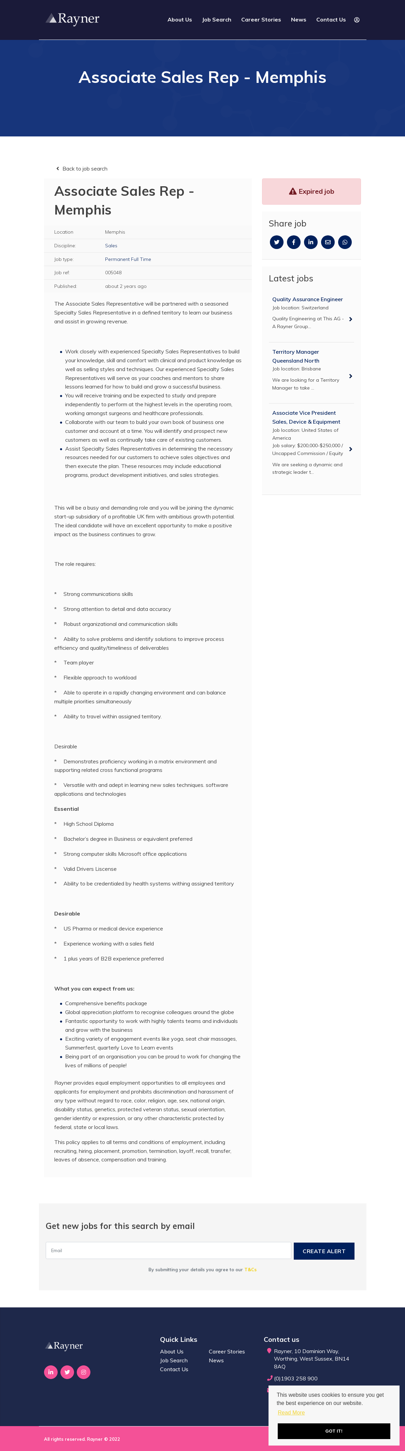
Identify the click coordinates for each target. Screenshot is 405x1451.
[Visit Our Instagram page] (84, 1372)
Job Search (216, 23)
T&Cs (250, 1269)
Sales (111, 246)
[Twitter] (277, 242)
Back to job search (84, 168)
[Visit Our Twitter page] (67, 1372)
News (298, 23)
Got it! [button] (334, 1430)
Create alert (326, 1250)
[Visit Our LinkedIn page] (51, 1372)
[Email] (328, 242)
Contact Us (331, 23)
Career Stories (261, 23)
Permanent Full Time (128, 259)
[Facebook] (294, 242)
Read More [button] (291, 1411)
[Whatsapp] (345, 242)
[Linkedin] (311, 242)
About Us (180, 23)
